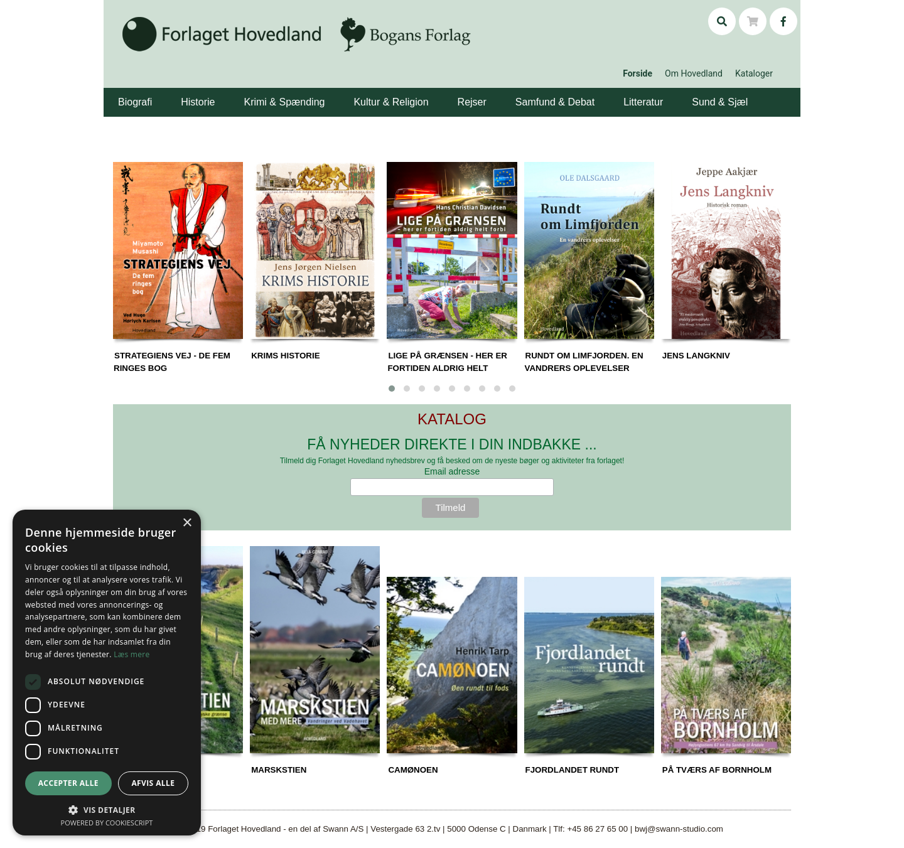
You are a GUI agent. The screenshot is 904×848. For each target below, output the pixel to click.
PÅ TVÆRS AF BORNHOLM (717, 770)
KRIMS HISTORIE (285, 355)
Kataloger (754, 73)
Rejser (472, 102)
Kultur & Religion (390, 102)
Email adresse (452, 471)
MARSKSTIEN (278, 770)
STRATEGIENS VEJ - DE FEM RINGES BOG (172, 362)
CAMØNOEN (413, 770)
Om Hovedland (694, 73)
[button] (154, 93)
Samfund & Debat (555, 102)
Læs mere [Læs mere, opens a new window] (131, 654)
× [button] (186, 523)
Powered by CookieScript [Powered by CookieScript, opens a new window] (107, 822)
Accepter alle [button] (68, 783)
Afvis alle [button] (153, 783)
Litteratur (643, 102)
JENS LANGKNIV (696, 355)
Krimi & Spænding (284, 102)
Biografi (135, 102)
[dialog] (107, 672)
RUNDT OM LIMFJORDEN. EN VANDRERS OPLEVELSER (584, 362)
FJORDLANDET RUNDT (572, 770)
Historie (198, 102)
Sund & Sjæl (720, 102)
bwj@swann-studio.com (679, 829)
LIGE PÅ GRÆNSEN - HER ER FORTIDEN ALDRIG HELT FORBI (447, 368)
